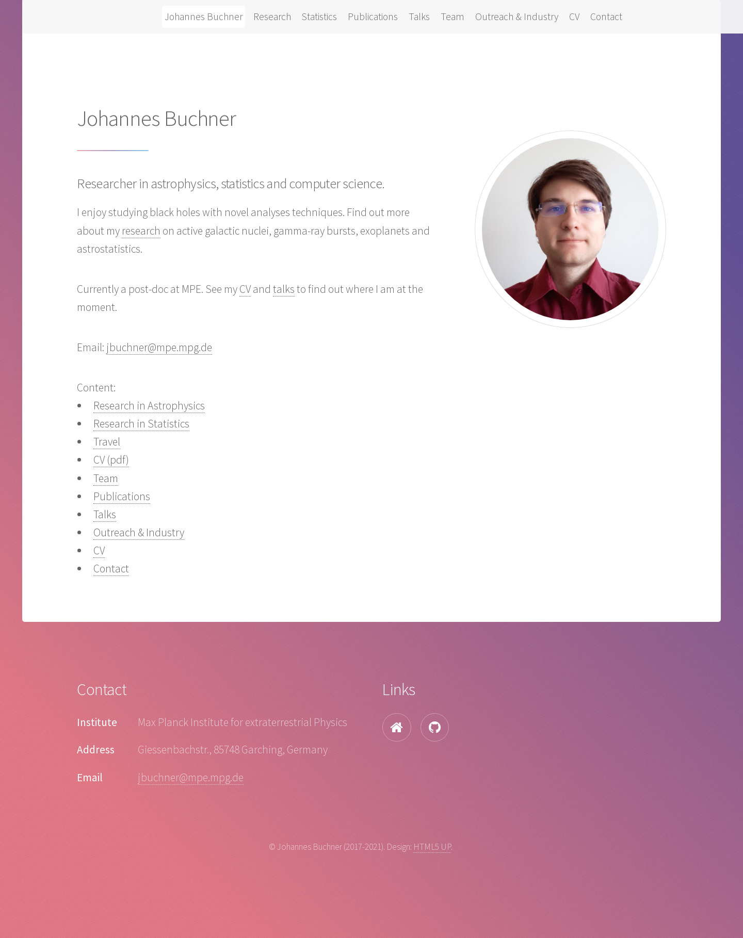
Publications (373, 16)
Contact (606, 16)
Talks (419, 16)
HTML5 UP (432, 846)
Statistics (319, 16)
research (141, 231)
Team (452, 16)
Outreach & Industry (516, 16)
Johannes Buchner (204, 16)
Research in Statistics (141, 424)
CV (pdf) (111, 460)
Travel (106, 442)
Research (272, 16)
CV (574, 16)
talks (284, 289)
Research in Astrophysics (149, 406)
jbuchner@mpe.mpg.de (159, 347)
